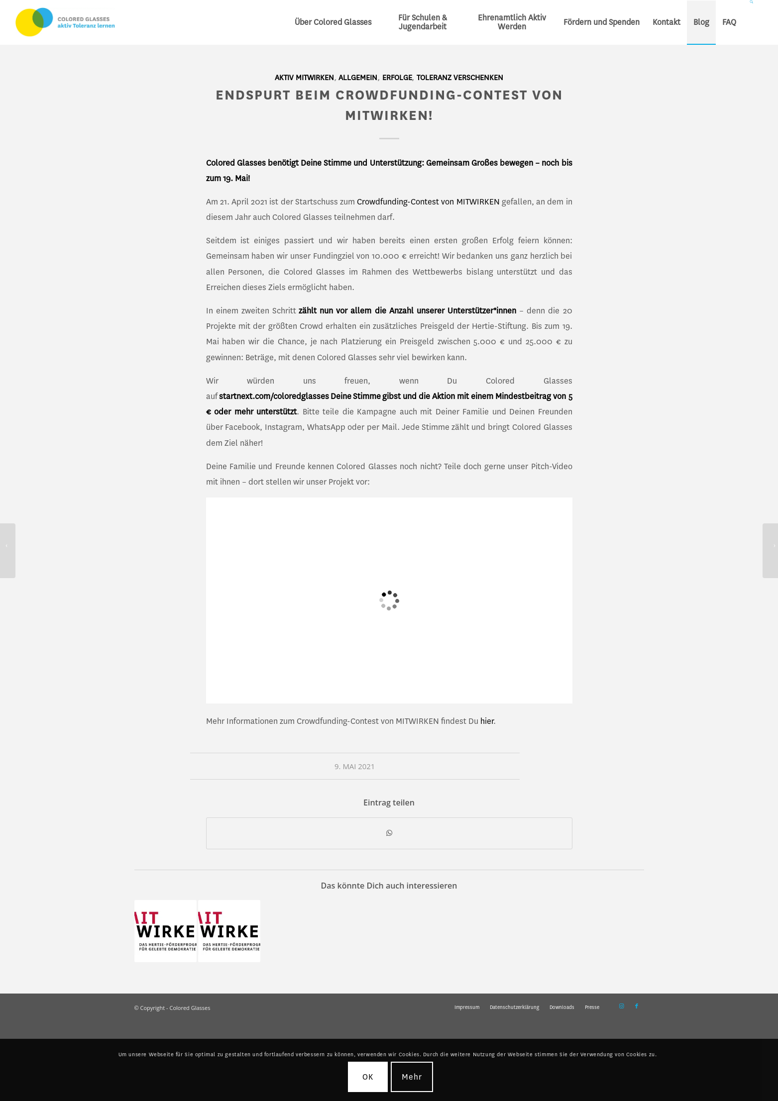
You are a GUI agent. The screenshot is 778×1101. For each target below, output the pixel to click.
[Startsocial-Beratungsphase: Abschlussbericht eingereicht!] (7, 550)
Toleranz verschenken (460, 78)
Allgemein (357, 78)
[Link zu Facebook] (636, 1006)
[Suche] (752, 22)
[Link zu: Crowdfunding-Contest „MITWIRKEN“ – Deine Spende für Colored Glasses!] (229, 931)
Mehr (412, 1077)
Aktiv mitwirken (304, 78)
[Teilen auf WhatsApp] (389, 833)
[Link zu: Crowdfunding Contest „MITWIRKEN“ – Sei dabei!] (165, 931)
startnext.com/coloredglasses (275, 396)
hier (486, 721)
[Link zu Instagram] (621, 1006)
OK (367, 1077)
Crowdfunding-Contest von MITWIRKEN (428, 202)
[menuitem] (333, 22)
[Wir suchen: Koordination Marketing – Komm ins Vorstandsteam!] (770, 550)
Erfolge (397, 78)
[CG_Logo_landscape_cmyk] (65, 22)
